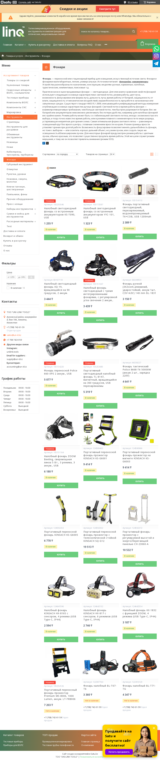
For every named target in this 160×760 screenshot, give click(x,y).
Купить (61, 237)
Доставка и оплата (64, 44)
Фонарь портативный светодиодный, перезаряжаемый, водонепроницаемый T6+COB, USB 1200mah (137, 210)
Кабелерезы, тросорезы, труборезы (20, 153)
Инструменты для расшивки (17, 128)
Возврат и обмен (13, 235)
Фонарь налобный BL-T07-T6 (100, 687)
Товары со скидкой (18, 80)
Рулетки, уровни (16, 174)
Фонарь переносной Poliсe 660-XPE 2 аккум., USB (60, 372)
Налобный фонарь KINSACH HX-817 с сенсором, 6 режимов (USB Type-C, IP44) (100, 615)
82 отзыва (133, 2)
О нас (98, 44)
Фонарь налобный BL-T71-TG (139, 687)
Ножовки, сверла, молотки (17, 180)
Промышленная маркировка (57, 741)
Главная (7, 44)
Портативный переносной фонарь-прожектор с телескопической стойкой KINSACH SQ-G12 (99, 536)
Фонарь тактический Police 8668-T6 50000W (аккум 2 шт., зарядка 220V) (137, 371)
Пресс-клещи (15, 203)
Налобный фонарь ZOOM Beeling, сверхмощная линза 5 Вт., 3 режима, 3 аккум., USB (60, 461)
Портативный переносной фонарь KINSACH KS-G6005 (61, 533)
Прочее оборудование (20, 199)
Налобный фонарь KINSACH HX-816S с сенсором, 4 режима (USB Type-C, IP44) (60, 615)
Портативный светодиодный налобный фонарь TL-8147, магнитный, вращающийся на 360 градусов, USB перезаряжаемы (100, 378)
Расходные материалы (20, 221)
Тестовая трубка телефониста (58, 745)
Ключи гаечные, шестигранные (16, 188)
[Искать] (133, 31)
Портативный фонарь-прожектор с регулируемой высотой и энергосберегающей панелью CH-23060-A (138, 538)
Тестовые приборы (18, 97)
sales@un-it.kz (14, 335)
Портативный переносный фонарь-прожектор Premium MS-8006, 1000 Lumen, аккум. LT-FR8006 (60, 694)
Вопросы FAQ (84, 44)
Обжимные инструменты (14, 136)
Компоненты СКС (17, 107)
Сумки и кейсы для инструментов (18, 215)
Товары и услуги (14, 56)
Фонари (11, 159)
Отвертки (12, 169)
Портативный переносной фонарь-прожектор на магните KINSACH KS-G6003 (139, 457)
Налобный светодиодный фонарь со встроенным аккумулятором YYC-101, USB (99, 213)
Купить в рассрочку (39, 44)
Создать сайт (24, 2)
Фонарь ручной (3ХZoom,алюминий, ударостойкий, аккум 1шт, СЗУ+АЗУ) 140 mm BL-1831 (139, 288)
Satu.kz (94, 753)
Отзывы (7, 245)
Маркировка (14, 112)
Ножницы (12, 142)
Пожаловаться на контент (92, 756)
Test (9, 226)
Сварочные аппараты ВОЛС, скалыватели (19, 91)
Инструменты (32, 56)
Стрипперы (13, 121)
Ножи (10, 146)
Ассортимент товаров (16, 75)
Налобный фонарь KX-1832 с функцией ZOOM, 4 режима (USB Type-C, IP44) (139, 613)
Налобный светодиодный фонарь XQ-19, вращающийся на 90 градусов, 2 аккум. (60, 288)
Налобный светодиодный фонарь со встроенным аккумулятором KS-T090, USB (60, 213)
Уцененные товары (18, 85)
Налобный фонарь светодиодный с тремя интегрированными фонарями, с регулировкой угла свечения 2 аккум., (100, 294)
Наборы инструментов (20, 208)
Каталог (19, 44)
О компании (87, 745)
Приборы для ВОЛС (13, 745)
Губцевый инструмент (20, 164)
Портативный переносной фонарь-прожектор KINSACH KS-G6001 (99, 455)
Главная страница (90, 741)
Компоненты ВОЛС (18, 102)
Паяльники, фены (17, 194)
